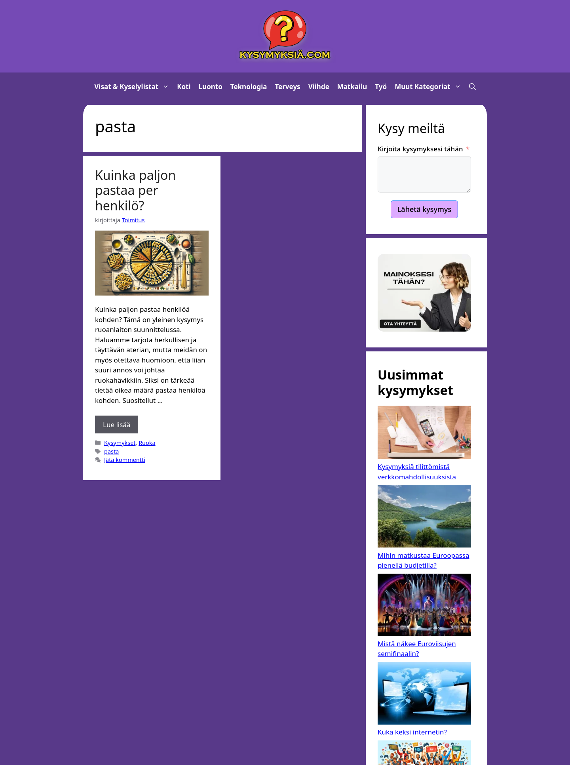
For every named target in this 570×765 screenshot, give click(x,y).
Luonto (210, 86)
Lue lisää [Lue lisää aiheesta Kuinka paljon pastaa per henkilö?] (116, 424)
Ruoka (147, 442)
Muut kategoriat (430, 86)
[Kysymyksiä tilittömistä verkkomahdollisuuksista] (424, 434)
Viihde (318, 86)
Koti (183, 86)
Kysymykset (119, 442)
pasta (111, 451)
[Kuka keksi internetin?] (424, 694)
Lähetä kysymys (424, 209)
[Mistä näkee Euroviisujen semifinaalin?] (424, 606)
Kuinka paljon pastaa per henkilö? (135, 190)
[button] (472, 86)
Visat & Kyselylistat (133, 86)
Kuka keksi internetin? (412, 731)
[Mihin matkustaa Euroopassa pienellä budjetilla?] (424, 517)
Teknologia (248, 86)
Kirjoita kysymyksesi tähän (420, 148)
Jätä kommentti (124, 460)
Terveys (287, 86)
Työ (381, 86)
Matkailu (352, 86)
